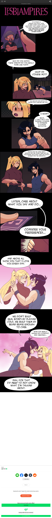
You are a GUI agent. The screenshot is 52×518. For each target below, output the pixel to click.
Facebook (21, 475)
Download (26, 505)
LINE (17, 475)
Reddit (34, 475)
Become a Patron (26, 495)
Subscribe (26, 479)
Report (26, 484)
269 (5, 1)
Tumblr (30, 475)
